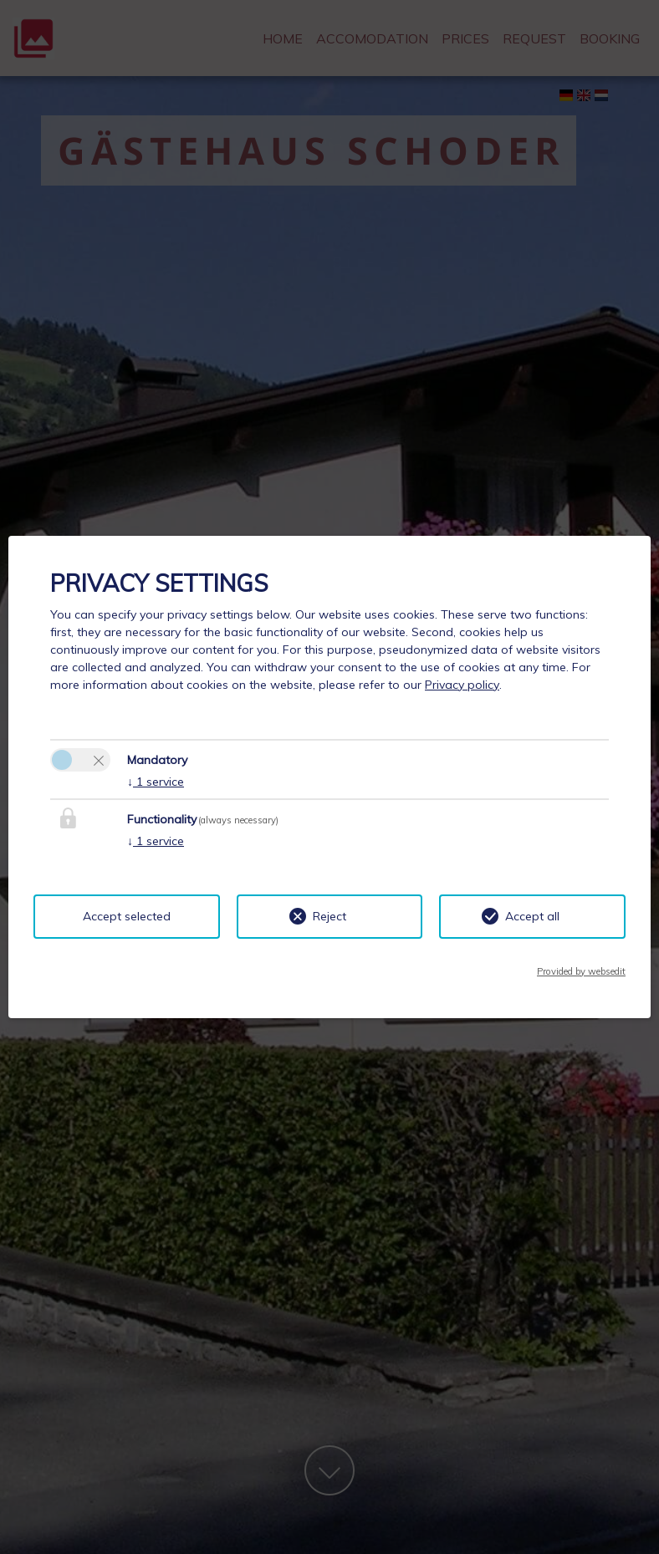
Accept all (532, 916)
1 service (155, 781)
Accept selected (127, 916)
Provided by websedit (581, 971)
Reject (329, 916)
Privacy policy (462, 684)
